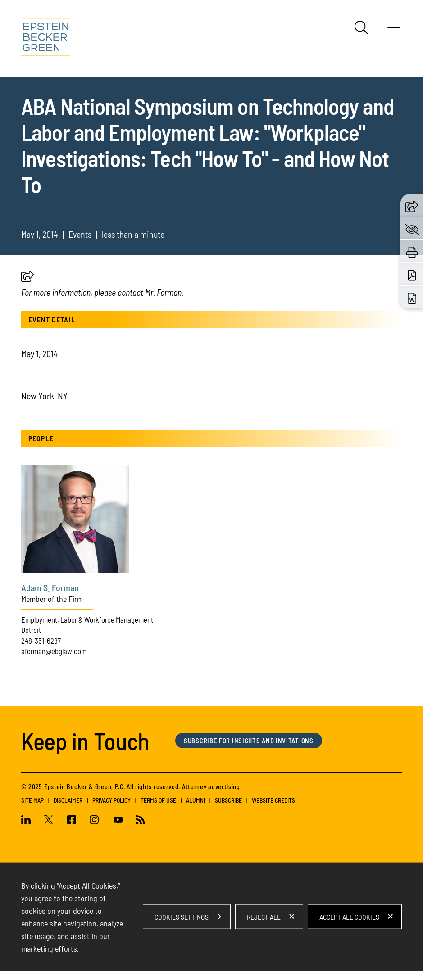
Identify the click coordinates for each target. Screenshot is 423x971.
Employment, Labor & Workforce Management (87, 619)
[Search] (361, 27)
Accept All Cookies (349, 916)
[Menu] (394, 31)
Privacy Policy (111, 800)
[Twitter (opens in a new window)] (48, 821)
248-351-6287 (41, 640)
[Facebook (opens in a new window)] (71, 821)
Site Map (32, 800)
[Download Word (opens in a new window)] (412, 297)
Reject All (264, 916)
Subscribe (228, 800)
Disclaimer (68, 800)
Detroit (31, 629)
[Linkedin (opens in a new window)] (29, 821)
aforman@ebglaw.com (53, 650)
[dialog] (211, 916)
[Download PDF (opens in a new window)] (412, 274)
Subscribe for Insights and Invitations (249, 740)
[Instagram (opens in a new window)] (95, 821)
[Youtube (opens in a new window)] (118, 821)
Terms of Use (158, 800)
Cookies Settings (182, 916)
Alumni (195, 800)
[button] (27, 278)
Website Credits (273, 800)
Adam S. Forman (50, 587)
